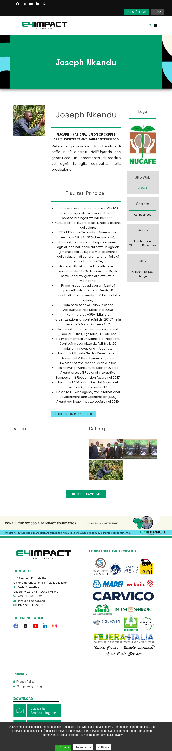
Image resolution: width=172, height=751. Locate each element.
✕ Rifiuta (103, 747)
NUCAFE (143, 188)
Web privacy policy (29, 686)
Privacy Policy (25, 681)
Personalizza (83, 747)
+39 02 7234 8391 (29, 596)
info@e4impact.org (31, 601)
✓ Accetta (63, 747)
